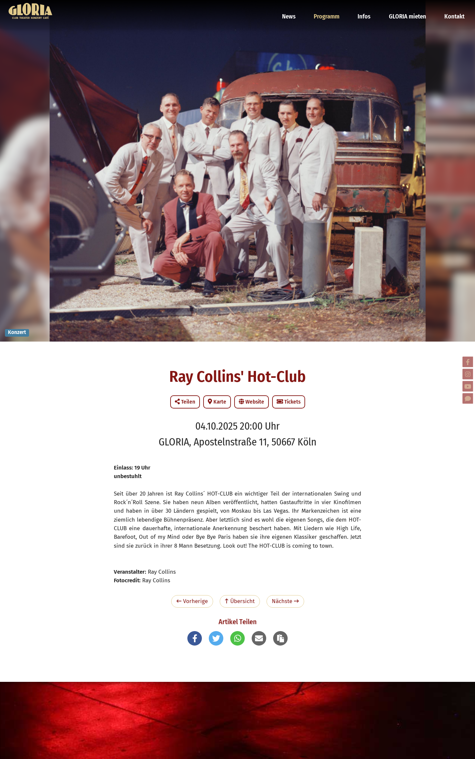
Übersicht (240, 601)
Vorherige (192, 601)
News (296, 8)
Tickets (289, 401)
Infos (368, 8)
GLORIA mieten (409, 8)
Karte (217, 401)
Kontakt (453, 8)
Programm (333, 8)
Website (251, 401)
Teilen (185, 401)
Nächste (285, 601)
